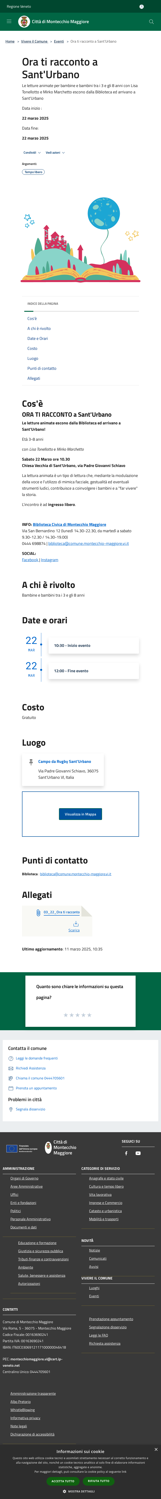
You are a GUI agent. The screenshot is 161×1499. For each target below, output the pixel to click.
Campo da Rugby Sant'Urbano (64, 761)
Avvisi (93, 1266)
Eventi (59, 41)
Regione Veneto (19, 6)
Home (10, 41)
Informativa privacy (25, 1418)
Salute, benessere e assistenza (41, 1275)
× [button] (156, 1449)
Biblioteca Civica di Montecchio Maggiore (69, 524)
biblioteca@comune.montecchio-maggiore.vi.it (88, 543)
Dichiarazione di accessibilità (32, 1434)
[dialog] (80, 1472)
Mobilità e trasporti (104, 1219)
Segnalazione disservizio (108, 1327)
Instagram (49, 560)
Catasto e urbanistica (105, 1211)
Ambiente (25, 1267)
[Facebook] (126, 1153)
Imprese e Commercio (105, 1202)
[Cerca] (151, 21)
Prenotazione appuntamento (111, 1319)
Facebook (30, 560)
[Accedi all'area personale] (141, 6)
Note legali (18, 1426)
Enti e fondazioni (23, 1202)
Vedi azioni (56, 152)
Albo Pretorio (20, 1401)
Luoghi (94, 1288)
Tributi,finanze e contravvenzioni (43, 1259)
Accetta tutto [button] (63, 1481)
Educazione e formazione (37, 1242)
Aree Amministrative (26, 1186)
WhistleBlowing (22, 1409)
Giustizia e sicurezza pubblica (40, 1251)
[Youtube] (138, 1153)
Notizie (94, 1250)
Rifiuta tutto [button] (99, 1481)
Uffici (14, 1194)
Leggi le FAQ (98, 1335)
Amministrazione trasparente (33, 1393)
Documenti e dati (23, 1227)
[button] (80, 1491)
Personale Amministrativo (30, 1219)
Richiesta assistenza (104, 1343)
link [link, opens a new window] (124, 1472)
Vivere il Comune (34, 41)
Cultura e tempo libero (106, 1186)
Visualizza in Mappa (80, 814)
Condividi (33, 152)
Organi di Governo (24, 1178)
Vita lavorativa (100, 1194)
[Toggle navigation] (9, 21)
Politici (15, 1211)
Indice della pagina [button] (42, 303)
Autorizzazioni (29, 1283)
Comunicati (98, 1258)
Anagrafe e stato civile (106, 1178)
